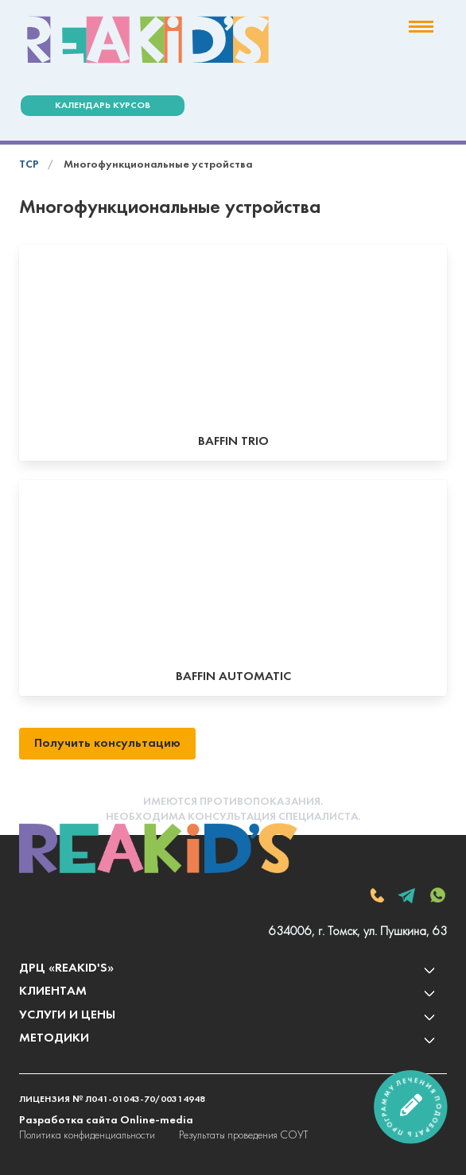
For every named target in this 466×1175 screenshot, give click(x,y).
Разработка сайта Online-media (106, 1120)
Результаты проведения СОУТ (243, 1136)
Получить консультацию (107, 743)
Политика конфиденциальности (87, 1136)
